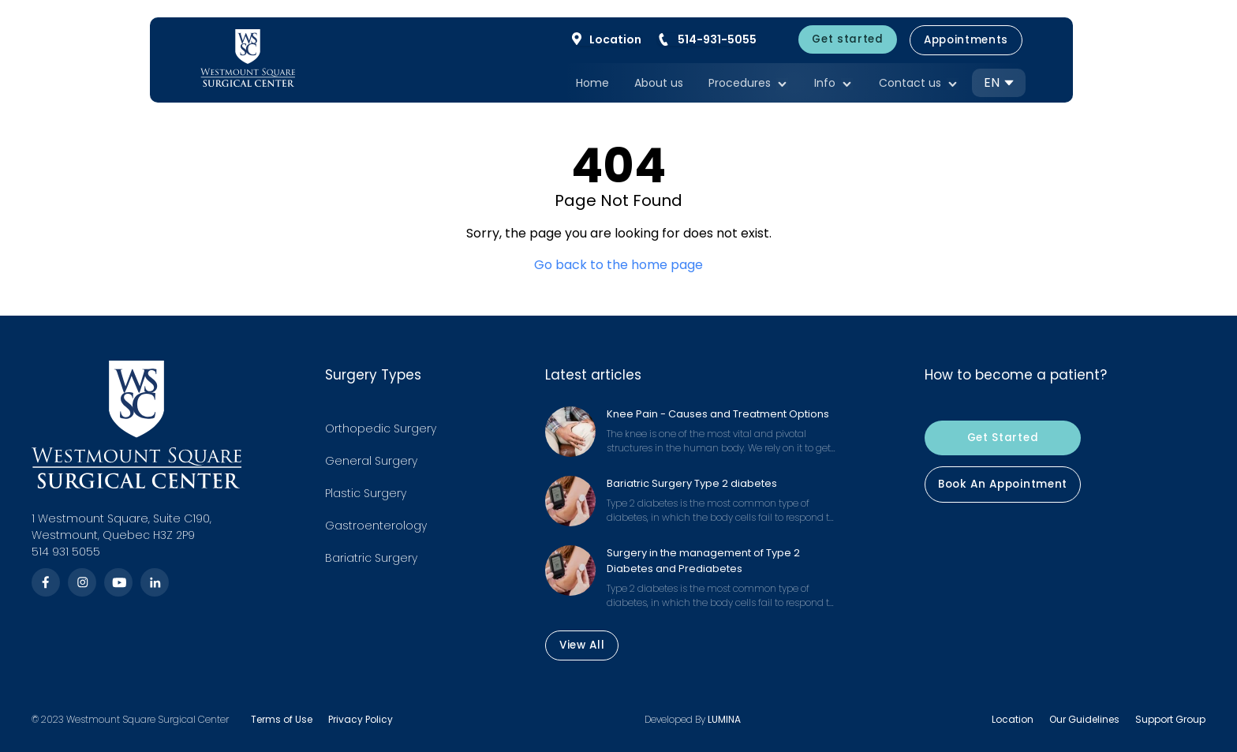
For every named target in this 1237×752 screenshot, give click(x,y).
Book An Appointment (1002, 484)
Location (1012, 719)
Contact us (919, 84)
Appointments (966, 39)
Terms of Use (281, 719)
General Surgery (371, 461)
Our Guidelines (1084, 719)
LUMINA (724, 719)
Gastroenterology (376, 525)
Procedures (748, 84)
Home (592, 82)
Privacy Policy (360, 719)
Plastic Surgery (365, 493)
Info (834, 84)
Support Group (1170, 719)
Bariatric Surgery (371, 558)
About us (658, 82)
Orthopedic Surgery (380, 428)
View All (581, 645)
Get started (847, 39)
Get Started (1002, 438)
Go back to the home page (618, 265)
